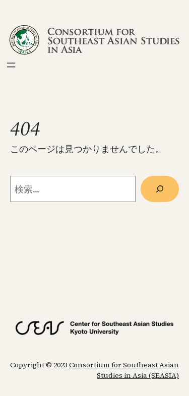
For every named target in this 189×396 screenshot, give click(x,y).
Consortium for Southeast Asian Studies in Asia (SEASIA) (124, 370)
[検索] (160, 189)
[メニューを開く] (11, 65)
